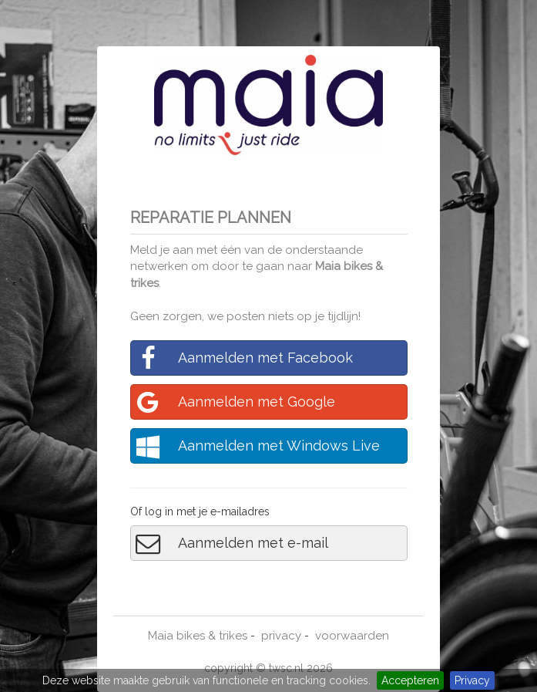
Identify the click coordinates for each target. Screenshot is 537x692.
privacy (281, 636)
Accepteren (410, 680)
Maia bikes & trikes (197, 636)
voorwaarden (352, 636)
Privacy (472, 680)
